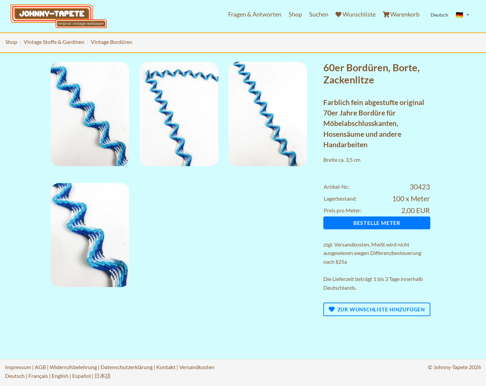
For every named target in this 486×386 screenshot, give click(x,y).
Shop (295, 14)
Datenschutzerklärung (127, 367)
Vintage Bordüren (111, 41)
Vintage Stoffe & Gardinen (54, 41)
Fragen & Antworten (254, 14)
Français (38, 375)
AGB (40, 367)
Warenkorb (401, 14)
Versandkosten (351, 244)
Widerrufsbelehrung (73, 367)
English (60, 375)
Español (81, 375)
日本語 (102, 375)
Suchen (318, 14)
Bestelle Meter (376, 223)
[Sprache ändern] (463, 15)
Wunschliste (355, 14)
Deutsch (15, 375)
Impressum (18, 367)
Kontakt (166, 367)
